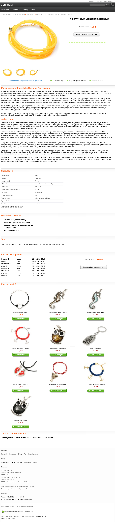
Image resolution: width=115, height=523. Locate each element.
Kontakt (99, 1)
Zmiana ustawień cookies (8, 518)
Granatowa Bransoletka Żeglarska (95, 384)
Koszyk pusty (113, 4)
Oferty (25, 9)
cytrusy (48, 244)
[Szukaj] (97, 5)
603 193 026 (10, 497)
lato (44, 244)
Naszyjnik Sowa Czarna (20, 420)
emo (3, 244)
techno (58, 244)
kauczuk (25, 244)
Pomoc (91, 1)
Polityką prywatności (41, 516)
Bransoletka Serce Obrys (20, 312)
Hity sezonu (12, 454)
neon (53, 244)
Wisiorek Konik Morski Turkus (95, 312)
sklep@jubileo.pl (11, 499)
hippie (8, 244)
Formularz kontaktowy (25, 499)
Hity (33, 9)
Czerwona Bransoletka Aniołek (57, 384)
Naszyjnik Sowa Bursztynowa (58, 348)
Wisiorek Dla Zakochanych (20, 384)
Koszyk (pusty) (33, 454)
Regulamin (27, 462)
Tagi (25, 454)
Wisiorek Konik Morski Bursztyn (57, 312)
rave (63, 244)
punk (12, 244)
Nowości (16, 9)
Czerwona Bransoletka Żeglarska (20, 348)
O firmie (12, 462)
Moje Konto (108, 1)
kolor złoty (18, 244)
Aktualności (4, 462)
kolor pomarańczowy (35, 244)
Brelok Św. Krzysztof (95, 348)
